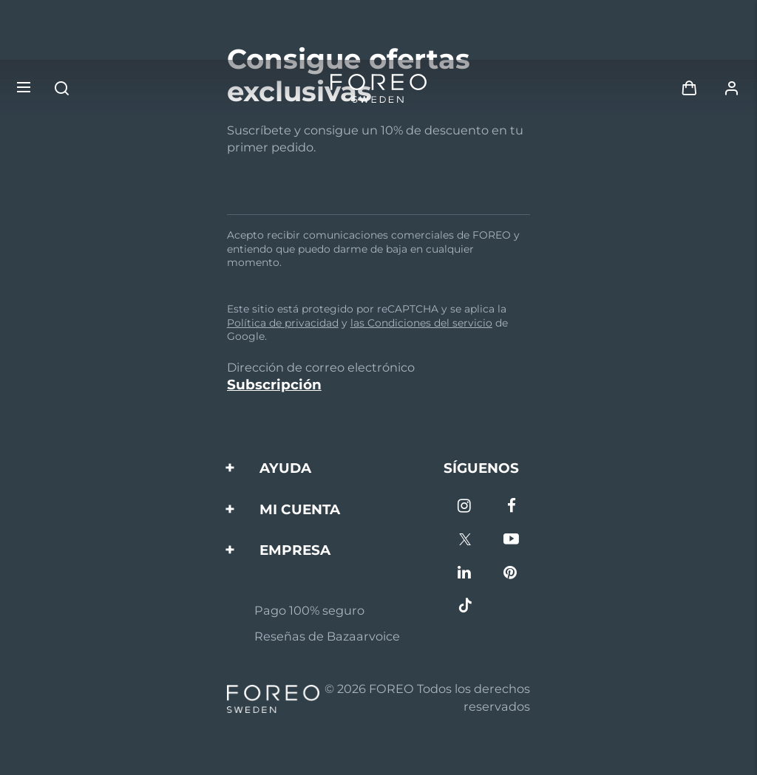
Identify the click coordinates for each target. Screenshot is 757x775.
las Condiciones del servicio (421, 323)
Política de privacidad (283, 323)
